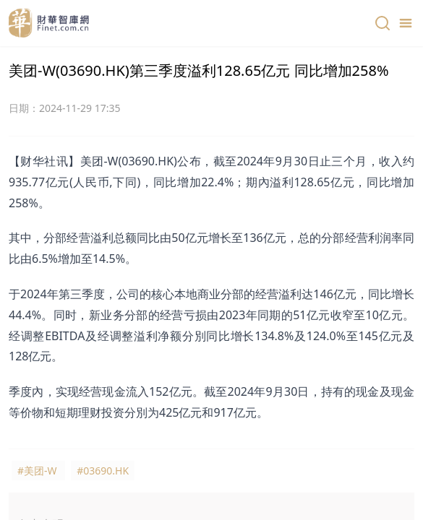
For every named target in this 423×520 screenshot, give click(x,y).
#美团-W (37, 470)
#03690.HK (103, 470)
